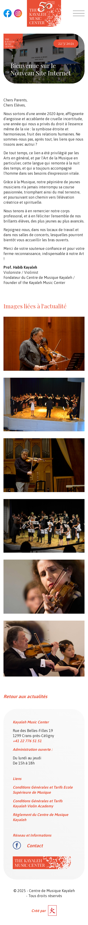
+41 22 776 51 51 (27, 741)
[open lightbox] (44, 344)
